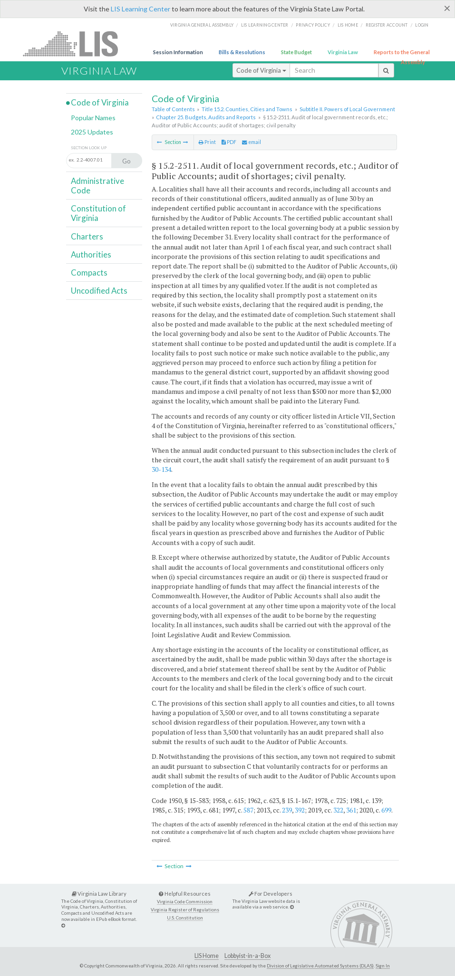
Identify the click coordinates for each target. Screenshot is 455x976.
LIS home (348, 25)
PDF (229, 142)
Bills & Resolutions (242, 52)
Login (421, 25)
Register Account (387, 25)
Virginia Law (343, 52)
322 (338, 809)
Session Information (178, 52)
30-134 (161, 469)
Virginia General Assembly (201, 25)
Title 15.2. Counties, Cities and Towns (247, 109)
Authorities (91, 254)
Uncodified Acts (99, 291)
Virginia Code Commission (185, 901)
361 (351, 809)
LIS (76, 43)
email (251, 142)
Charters (87, 236)
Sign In (383, 965)
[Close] (447, 8)
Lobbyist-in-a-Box (247, 955)
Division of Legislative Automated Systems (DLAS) (320, 965)
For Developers (270, 893)
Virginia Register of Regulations (185, 909)
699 (386, 809)
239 (287, 809)
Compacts (89, 272)
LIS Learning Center (140, 9)
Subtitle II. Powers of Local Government (347, 109)
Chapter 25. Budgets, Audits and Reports (206, 117)
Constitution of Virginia (98, 213)
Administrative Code (97, 185)
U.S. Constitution (185, 917)
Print (207, 142)
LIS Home (206, 955)
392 (300, 809)
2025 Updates (92, 132)
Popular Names (93, 118)
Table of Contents (173, 109)
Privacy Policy (313, 25)
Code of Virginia (261, 70)
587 (248, 809)
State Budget (296, 52)
